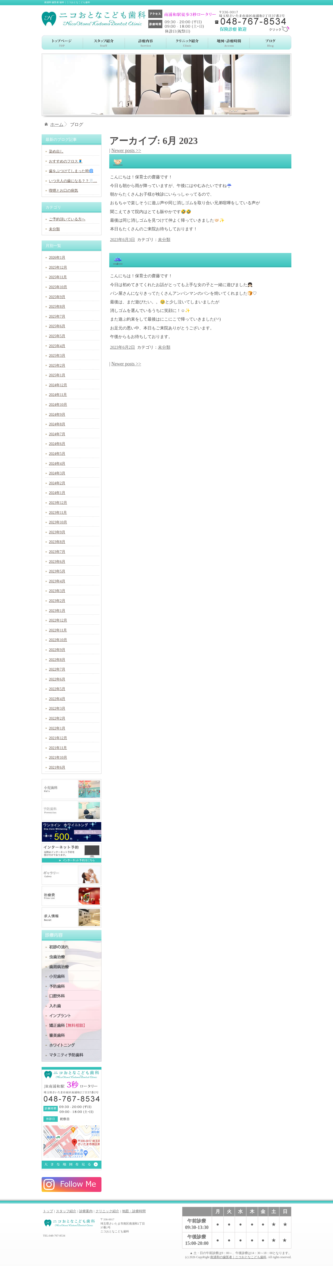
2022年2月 (57, 718)
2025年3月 (57, 356)
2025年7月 (57, 316)
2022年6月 (57, 679)
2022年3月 (57, 708)
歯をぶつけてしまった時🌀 (71, 171)
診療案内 (86, 1211)
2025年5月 (57, 336)
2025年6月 (57, 326)
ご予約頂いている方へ (67, 219)
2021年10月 (58, 757)
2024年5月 (57, 454)
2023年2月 (57, 601)
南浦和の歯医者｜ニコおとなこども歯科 (238, 1257)
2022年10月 (58, 640)
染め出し (56, 151)
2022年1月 (57, 728)
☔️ (118, 261)
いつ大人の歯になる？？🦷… (73, 181)
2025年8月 (57, 307)
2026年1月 (57, 258)
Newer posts (126, 150)
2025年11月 (58, 277)
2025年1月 (57, 375)
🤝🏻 (118, 162)
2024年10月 (58, 405)
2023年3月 (57, 591)
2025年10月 (58, 287)
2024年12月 (58, 385)
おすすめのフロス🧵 (65, 161)
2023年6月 (57, 562)
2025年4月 (57, 346)
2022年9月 (57, 650)
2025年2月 (57, 365)
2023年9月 (57, 532)
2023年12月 (58, 503)
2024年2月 (57, 483)
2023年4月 (57, 581)
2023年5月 (57, 571)
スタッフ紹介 (66, 1211)
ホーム (56, 124)
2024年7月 (57, 434)
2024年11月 (58, 395)
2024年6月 (57, 444)
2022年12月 (58, 620)
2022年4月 (57, 699)
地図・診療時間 (134, 1211)
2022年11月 (58, 630)
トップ (48, 1211)
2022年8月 (57, 660)
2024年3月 (57, 473)
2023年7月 (57, 552)
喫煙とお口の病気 (63, 190)
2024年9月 (57, 415)
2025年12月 (58, 267)
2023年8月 (57, 542)
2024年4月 (57, 464)
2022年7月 (57, 669)
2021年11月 (58, 748)
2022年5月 (57, 689)
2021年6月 (57, 767)
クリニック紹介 (107, 1211)
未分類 (164, 239)
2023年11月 (58, 513)
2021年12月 (58, 738)
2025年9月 (57, 297)
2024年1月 (57, 493)
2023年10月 (58, 522)
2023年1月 (57, 611)
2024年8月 (57, 424)
